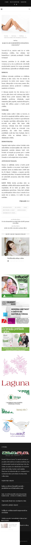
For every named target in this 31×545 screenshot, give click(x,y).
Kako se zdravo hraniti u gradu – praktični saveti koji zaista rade (13, 487)
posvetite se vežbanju (17, 68)
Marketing (23, 2)
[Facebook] (14, 4)
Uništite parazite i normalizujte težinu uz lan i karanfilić (14, 519)
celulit (25, 207)
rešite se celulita (21, 210)
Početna (6, 36)
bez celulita (18, 207)
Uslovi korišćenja (14, 2)
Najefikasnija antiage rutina (15, 258)
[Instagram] (16, 4)
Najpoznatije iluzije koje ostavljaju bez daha (14, 501)
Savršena (14, 36)
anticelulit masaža (7, 207)
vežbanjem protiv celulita (9, 212)
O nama (6, 2)
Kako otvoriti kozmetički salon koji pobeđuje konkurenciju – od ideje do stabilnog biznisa (14, 495)
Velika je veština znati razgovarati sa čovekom (14, 511)
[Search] (29, 9)
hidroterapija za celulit (9, 210)
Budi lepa (21, 36)
